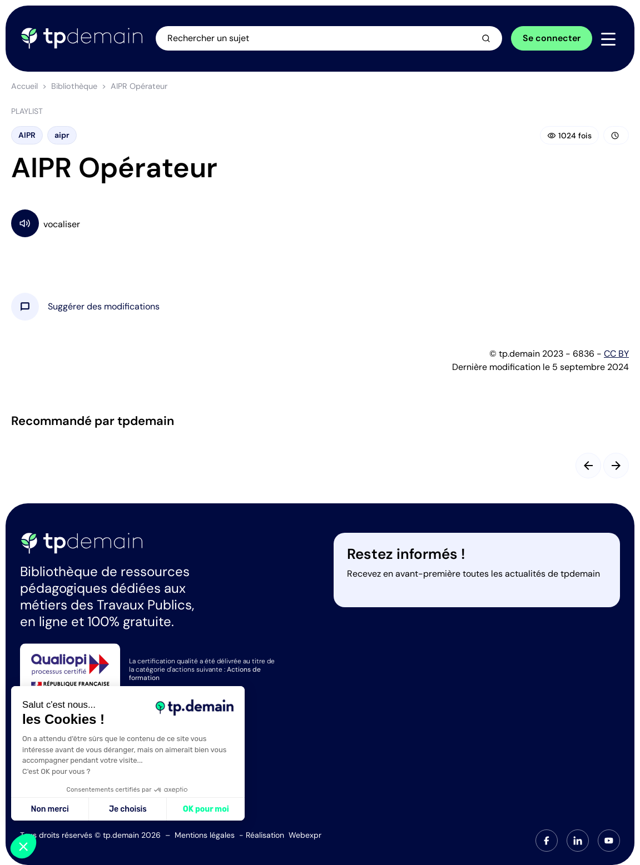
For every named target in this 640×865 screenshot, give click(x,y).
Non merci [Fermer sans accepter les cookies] (49, 809)
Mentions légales (205, 835)
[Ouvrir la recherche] (329, 38)
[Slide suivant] (616, 465)
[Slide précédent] (588, 465)
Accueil (24, 86)
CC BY (616, 353)
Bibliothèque (74, 86)
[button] (104, 306)
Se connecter (552, 38)
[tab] (546, 840)
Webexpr (305, 835)
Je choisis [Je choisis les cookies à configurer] (128, 809)
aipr (62, 135)
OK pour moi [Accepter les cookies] (206, 809)
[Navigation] (608, 39)
